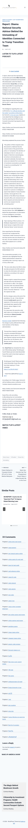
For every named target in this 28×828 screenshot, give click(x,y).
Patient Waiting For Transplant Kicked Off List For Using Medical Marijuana (7, 472)
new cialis (11, 595)
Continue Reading (8, 791)
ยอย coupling (12, 705)
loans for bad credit (13, 565)
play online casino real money (16, 614)
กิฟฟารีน (10, 731)
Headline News (6, 21)
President (13, 457)
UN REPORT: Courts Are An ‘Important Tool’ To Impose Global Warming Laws (13, 499)
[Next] (24, 509)
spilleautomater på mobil (15, 681)
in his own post (14, 115)
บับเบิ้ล (10, 656)
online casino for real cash (15, 559)
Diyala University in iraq (14, 687)
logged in (12, 747)
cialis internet (12, 583)
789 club (10, 670)
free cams (11, 676)
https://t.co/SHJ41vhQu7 (11, 369)
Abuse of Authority (7, 19)
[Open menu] (24, 7)
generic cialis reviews (14, 644)
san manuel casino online (15, 553)
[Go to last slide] (4, 509)
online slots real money (14, 541)
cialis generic (12, 589)
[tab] (12, 525)
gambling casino (13, 626)
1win (9, 699)
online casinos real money (15, 620)
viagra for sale (12, 577)
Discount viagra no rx (14, 650)
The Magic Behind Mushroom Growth (10, 786)
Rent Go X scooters (13, 725)
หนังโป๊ (10, 693)
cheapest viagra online (14, 638)
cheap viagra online (13, 632)
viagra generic (12, 547)
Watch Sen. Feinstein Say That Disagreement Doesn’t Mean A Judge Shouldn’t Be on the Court (20, 474)
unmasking (6, 460)
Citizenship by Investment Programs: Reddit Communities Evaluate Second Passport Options (13, 801)
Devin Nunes (6, 457)
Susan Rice (21, 457)
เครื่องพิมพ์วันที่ (12, 737)
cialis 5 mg (11, 601)
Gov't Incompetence (18, 19)
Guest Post (7, 504)
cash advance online (14, 571)
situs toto (11, 711)
